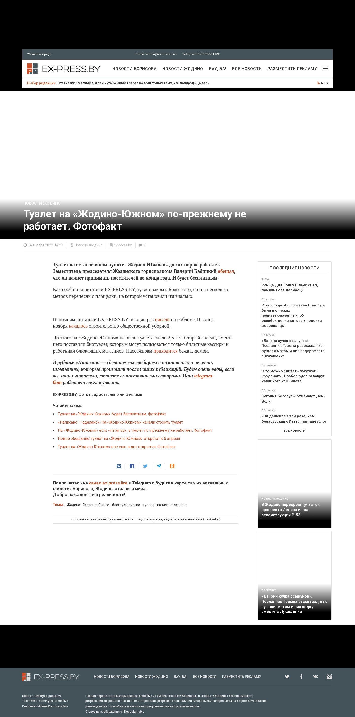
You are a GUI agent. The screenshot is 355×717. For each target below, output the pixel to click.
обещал (226, 271)
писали (162, 319)
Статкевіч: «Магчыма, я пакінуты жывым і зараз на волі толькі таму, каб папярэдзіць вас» (133, 83)
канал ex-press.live (108, 482)
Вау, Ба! (217, 68)
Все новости (247, 68)
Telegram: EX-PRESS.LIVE (201, 54)
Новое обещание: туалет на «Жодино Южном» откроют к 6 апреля (119, 438)
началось (78, 326)
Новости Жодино (182, 68)
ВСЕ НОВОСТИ (294, 430)
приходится (166, 351)
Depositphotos (134, 711)
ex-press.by (123, 245)
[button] (118, 466)
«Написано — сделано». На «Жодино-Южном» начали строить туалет (120, 422)
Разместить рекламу (292, 68)
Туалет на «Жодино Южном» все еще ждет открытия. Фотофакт (117, 446)
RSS (324, 83)
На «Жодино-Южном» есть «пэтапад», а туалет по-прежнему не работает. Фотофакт (135, 430)
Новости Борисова (134, 68)
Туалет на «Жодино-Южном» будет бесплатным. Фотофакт (112, 414)
